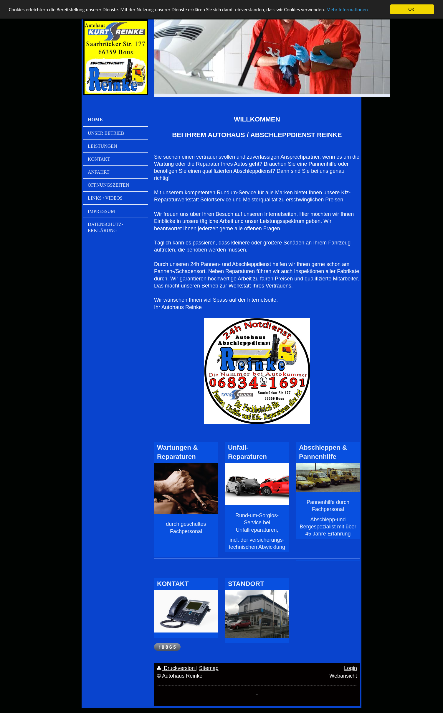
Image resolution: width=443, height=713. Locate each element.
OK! (412, 9)
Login (350, 668)
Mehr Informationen (347, 9)
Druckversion (176, 668)
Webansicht (343, 676)
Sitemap (209, 668)
